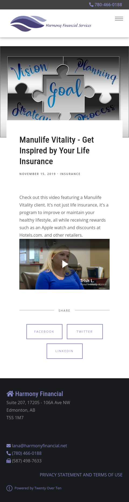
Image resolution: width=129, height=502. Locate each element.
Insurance (70, 174)
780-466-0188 (105, 4)
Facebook (44, 331)
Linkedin (64, 351)
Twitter (84, 331)
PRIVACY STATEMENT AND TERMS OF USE (81, 475)
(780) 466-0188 (26, 453)
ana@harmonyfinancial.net (40, 446)
